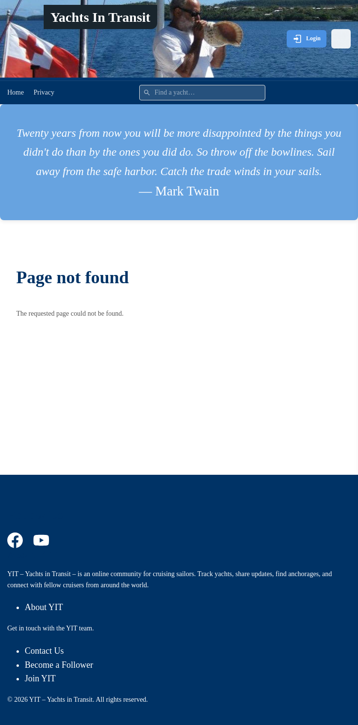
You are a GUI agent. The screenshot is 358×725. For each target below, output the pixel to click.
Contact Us (44, 651)
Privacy (43, 92)
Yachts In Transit (100, 17)
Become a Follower (59, 665)
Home (15, 92)
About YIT (44, 607)
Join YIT (40, 678)
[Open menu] (341, 38)
